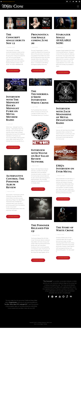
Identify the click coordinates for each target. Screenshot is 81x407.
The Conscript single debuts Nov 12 (15, 39)
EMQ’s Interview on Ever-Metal (65, 168)
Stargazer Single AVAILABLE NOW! (63, 39)
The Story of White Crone (65, 229)
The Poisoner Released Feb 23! (40, 228)
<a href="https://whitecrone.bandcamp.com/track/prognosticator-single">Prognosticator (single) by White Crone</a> (60, 305)
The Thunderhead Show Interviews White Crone (40, 97)
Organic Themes (43, 324)
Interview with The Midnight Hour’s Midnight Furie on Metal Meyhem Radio (13, 108)
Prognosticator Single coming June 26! (40, 39)
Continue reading (14, 71)
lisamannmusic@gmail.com (8, 1)
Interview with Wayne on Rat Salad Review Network (40, 156)
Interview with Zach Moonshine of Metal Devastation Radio (64, 116)
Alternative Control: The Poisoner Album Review (15, 181)
